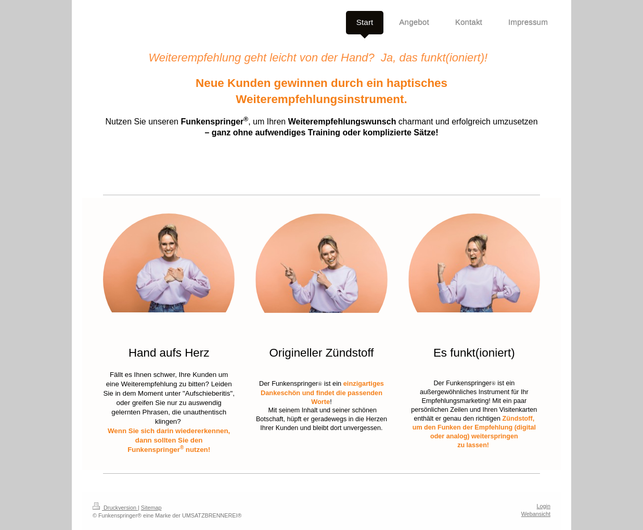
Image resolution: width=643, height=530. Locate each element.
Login (543, 506)
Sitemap (151, 507)
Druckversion (115, 507)
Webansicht (535, 514)
